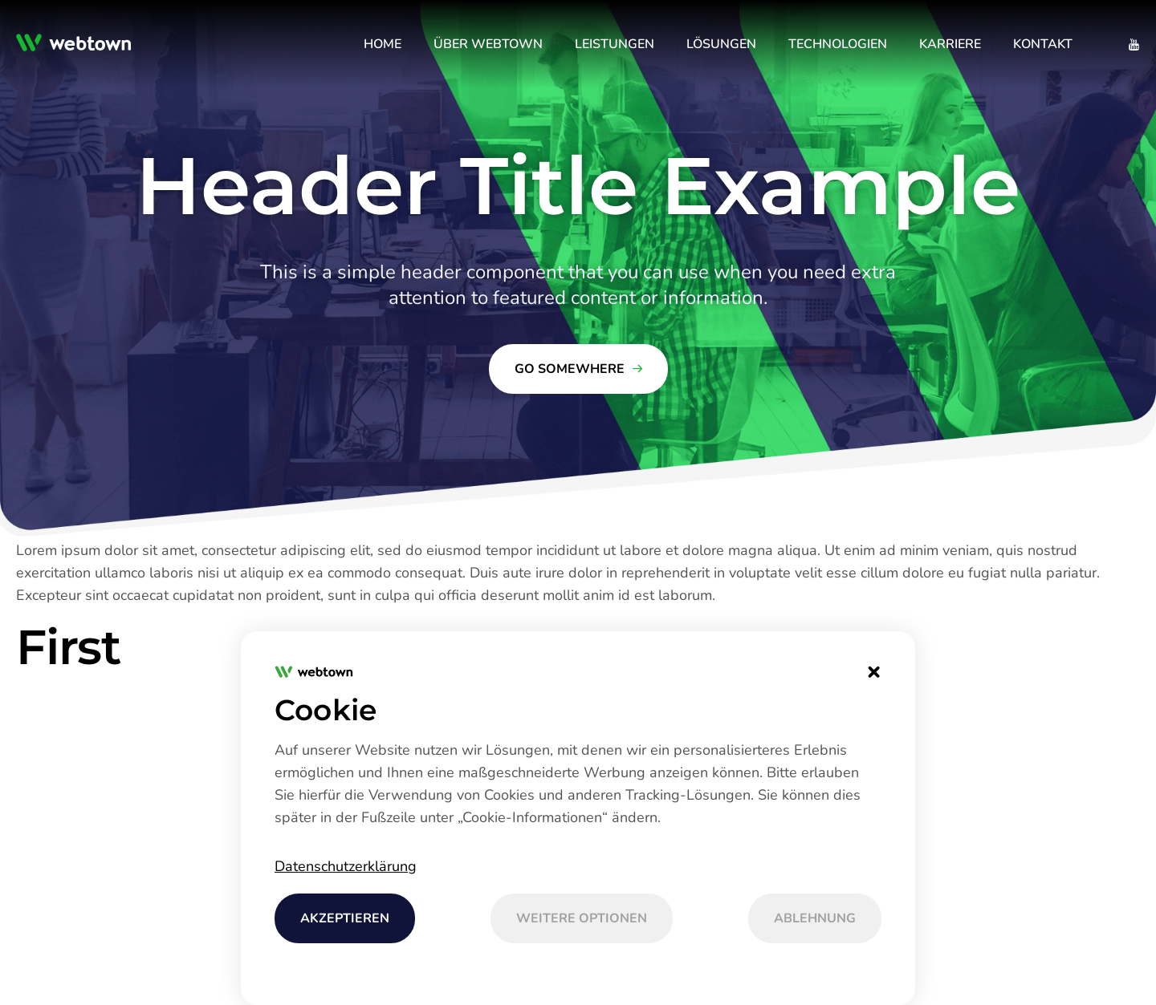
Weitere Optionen (581, 918)
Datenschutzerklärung (346, 866)
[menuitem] (382, 44)
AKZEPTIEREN (344, 918)
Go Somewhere (570, 369)
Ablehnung (815, 918)
